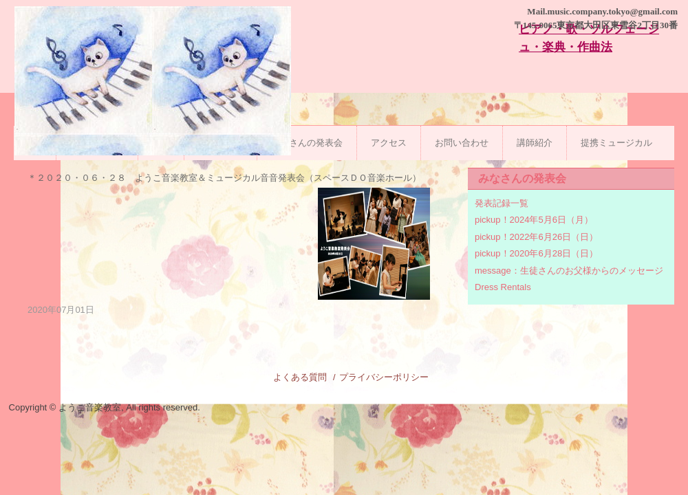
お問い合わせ (461, 143)
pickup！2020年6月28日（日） (536, 253)
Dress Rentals (503, 287)
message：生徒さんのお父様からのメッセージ (569, 270)
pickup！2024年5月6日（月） (534, 219)
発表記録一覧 (501, 203)
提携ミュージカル (616, 143)
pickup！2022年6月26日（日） (536, 237)
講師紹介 (534, 143)
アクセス (389, 143)
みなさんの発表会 (307, 143)
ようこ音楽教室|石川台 (152, 101)
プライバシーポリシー (384, 377)
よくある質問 (300, 377)
